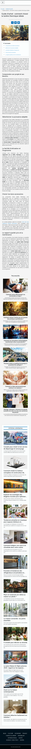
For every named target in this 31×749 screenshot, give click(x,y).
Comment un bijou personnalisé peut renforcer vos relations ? (15, 387)
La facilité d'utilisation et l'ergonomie (12, 50)
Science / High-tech (12, 740)
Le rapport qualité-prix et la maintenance (13, 54)
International (12, 738)
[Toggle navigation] (2, 2)
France (25, 733)
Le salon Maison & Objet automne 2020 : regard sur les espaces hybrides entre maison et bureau (15, 668)
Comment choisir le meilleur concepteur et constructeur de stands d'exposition (14, 473)
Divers (22, 740)
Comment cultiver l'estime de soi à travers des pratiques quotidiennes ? (15, 318)
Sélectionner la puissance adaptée (11, 47)
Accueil (2, 9)
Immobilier (21, 735)
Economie (18, 733)
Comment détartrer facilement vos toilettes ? (15, 716)
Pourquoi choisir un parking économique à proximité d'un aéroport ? (15, 364)
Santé (20, 738)
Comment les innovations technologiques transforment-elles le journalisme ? (15, 341)
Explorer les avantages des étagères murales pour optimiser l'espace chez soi (15, 496)
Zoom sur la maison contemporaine (10, 691)
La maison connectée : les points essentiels (14, 620)
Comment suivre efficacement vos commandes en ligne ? (15, 295)
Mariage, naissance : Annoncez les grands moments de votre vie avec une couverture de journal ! (15, 411)
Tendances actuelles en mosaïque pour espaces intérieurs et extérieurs (15, 522)
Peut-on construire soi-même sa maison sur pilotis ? (14, 596)
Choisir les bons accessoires (10, 52)
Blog (4, 733)
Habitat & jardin (9, 9)
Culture (10, 733)
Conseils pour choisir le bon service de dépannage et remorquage (15, 448)
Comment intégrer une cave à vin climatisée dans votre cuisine (15, 546)
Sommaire (7, 43)
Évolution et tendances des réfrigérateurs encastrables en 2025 (14, 573)
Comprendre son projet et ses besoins (12, 45)
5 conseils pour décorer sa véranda (15, 643)
